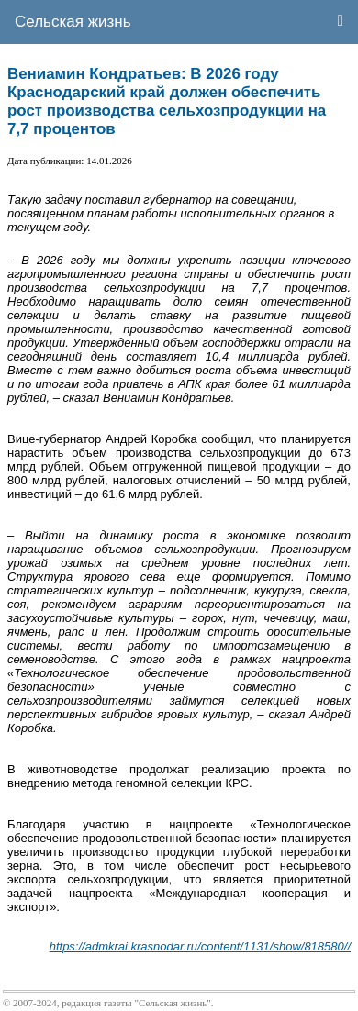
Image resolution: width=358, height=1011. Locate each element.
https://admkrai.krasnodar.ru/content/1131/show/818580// (200, 946)
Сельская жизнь (73, 21)
